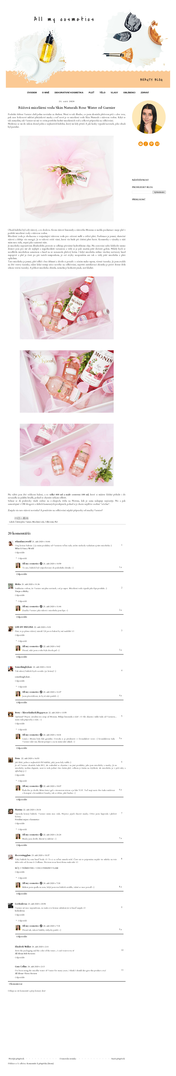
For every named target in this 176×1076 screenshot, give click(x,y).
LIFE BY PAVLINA (24, 627)
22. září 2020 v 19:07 (52, 786)
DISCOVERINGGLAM (47, 868)
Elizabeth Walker (23, 946)
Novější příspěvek (16, 1058)
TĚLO (102, 92)
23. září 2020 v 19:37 (40, 855)
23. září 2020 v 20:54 (37, 903)
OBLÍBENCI (129, 92)
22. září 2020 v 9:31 (42, 627)
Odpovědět (19, 552)
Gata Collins (21, 966)
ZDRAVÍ (145, 92)
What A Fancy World (24, 548)
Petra (17, 758)
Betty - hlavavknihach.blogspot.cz (31, 712)
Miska (18, 584)
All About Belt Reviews (25, 953)
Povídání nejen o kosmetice (27, 819)
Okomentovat (15, 984)
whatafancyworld (23, 541)
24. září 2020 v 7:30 (51, 883)
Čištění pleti (19, 522)
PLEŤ (91, 92)
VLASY (114, 92)
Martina (18, 809)
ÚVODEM (32, 92)
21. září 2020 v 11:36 (31, 584)
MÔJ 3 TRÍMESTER (24, 868)
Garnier (28, 522)
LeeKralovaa (21, 903)
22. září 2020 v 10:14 (42, 667)
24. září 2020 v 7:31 (51, 926)
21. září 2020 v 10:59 (52, 563)
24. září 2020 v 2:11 (40, 946)
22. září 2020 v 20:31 (32, 809)
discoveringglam (23, 855)
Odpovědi (22, 558)
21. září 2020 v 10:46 (41, 541)
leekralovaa (20, 910)
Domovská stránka (68, 1058)
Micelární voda (38, 522)
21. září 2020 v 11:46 (52, 606)
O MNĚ (45, 92)
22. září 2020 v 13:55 (57, 712)
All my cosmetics (30, 563)
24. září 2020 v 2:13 (36, 966)
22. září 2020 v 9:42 (51, 646)
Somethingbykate (23, 667)
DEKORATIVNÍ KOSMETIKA (69, 92)
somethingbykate (22, 676)
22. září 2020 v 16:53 (30, 758)
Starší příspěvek (118, 1058)
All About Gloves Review (26, 973)
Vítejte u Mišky (21, 591)
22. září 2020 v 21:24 (52, 834)
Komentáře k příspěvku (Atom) (40, 1063)
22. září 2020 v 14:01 (52, 734)
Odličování (49, 522)
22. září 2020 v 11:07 (52, 692)
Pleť (56, 522)
